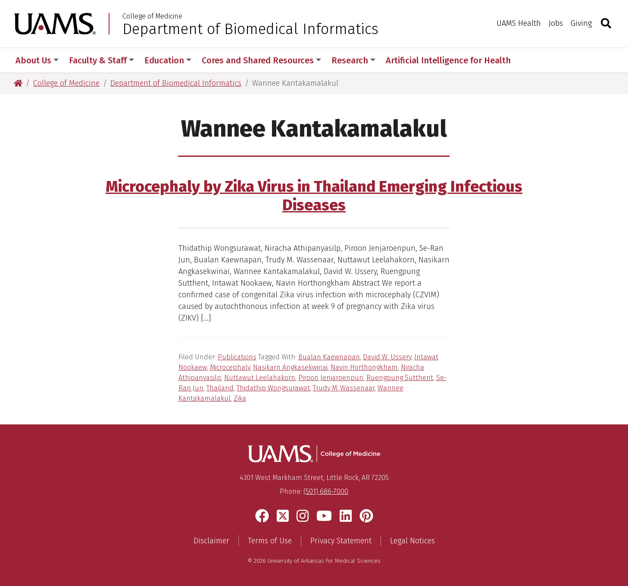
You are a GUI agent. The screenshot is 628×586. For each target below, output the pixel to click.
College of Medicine (152, 16)
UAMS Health (519, 23)
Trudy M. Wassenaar (344, 388)
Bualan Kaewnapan (329, 357)
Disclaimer (211, 540)
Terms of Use (270, 540)
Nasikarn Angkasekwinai (290, 367)
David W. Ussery (387, 357)
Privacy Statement (341, 540)
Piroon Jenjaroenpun (330, 378)
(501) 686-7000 (325, 491)
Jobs (556, 23)
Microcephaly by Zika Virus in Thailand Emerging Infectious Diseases (314, 196)
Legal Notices (412, 540)
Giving (581, 23)
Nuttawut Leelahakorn (259, 378)
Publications (237, 357)
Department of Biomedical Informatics (250, 29)
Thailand (220, 388)
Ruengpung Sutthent (399, 378)
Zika (240, 398)
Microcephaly (230, 367)
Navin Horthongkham (364, 367)
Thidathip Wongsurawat (273, 388)
